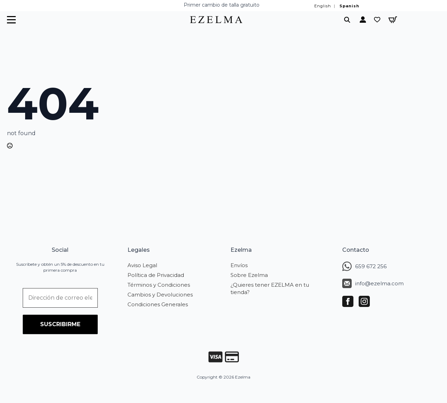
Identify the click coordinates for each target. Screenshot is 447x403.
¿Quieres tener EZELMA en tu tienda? (269, 288)
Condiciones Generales (157, 304)
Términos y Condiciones (158, 284)
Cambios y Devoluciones (160, 294)
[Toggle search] (347, 19)
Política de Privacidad (155, 275)
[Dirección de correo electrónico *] (60, 298)
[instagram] (364, 301)
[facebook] (347, 301)
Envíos (239, 265)
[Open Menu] (11, 19)
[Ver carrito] (393, 20)
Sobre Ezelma (249, 275)
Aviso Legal (142, 265)
